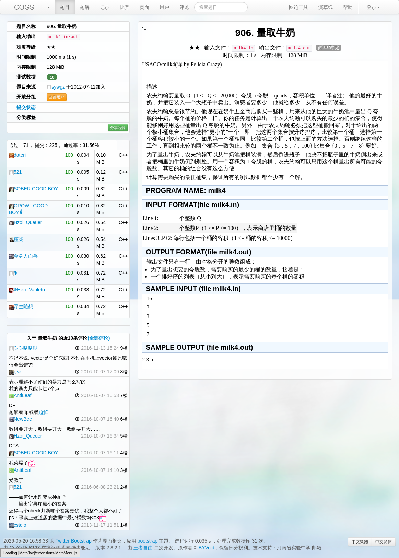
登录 (373, 7)
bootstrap (147, 541)
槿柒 (16, 239)
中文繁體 (360, 541)
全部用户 (56, 97)
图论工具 (298, 7)
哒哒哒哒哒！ (26, 348)
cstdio (17, 525)
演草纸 (325, 7)
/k (13, 273)
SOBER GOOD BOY (33, 188)
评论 (184, 7)
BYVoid (206, 547)
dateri (17, 155)
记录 (104, 7)
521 (15, 172)
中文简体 (383, 541)
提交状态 (26, 107)
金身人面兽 (23, 256)
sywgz (56, 87)
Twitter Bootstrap (74, 541)
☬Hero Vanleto (27, 289)
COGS (24, 7)
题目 (65, 7)
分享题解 (117, 128)
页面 (144, 7)
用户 (164, 7)
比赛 (124, 7)
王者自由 (143, 547)
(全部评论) (98, 338)
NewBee (20, 419)
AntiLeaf (20, 395)
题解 (85, 7)
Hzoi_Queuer (25, 222)
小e (15, 371)
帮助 (348, 7)
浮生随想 (21, 306)
